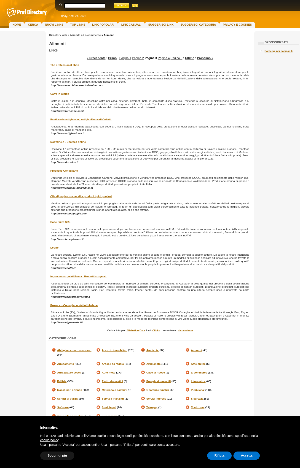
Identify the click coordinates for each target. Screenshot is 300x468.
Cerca (33, 24)
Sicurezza (197, 398)
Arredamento (65, 363)
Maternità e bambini (114, 390)
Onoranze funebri (157, 390)
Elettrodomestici (112, 381)
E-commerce (199, 372)
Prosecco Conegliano (64, 170)
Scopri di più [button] (57, 455)
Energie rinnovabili (158, 381)
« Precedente (96, 58)
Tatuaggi (151, 407)
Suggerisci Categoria (198, 24)
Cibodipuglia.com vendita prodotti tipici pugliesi (81, 196)
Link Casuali (131, 24)
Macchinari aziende (69, 390)
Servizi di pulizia (67, 398)
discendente (185, 330)
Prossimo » (205, 58)
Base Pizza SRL (60, 222)
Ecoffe (54, 247)
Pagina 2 (138, 58)
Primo (112, 58)
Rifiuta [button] (219, 455)
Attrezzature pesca (69, 372)
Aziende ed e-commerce (85, 35)
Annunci (196, 350)
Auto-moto (108, 372)
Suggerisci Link (161, 24)
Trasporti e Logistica (70, 416)
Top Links (77, 24)
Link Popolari (103, 24)
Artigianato (153, 363)
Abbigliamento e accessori (74, 350)
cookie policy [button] (49, 440)
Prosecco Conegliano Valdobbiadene (74, 305)
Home (17, 24)
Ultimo (189, 58)
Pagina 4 (164, 58)
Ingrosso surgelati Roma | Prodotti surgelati (78, 276)
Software (63, 407)
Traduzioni (197, 407)
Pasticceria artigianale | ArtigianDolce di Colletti (81, 119)
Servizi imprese (156, 398)
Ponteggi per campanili (279, 51)
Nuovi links (54, 24)
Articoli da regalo (113, 363)
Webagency (109, 416)
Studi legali (109, 407)
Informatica (198, 381)
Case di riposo (155, 372)
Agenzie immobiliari (114, 350)
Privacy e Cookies (237, 24)
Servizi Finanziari (113, 398)
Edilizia (62, 381)
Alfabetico (132, 330)
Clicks (156, 330)
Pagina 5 (176, 58)
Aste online (198, 363)
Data (142, 330)
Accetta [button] (246, 455)
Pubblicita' (197, 390)
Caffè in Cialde (59, 93)
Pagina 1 (125, 58)
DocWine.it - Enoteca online (68, 141)
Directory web (58, 35)
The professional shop (64, 65)
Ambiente (152, 350)
